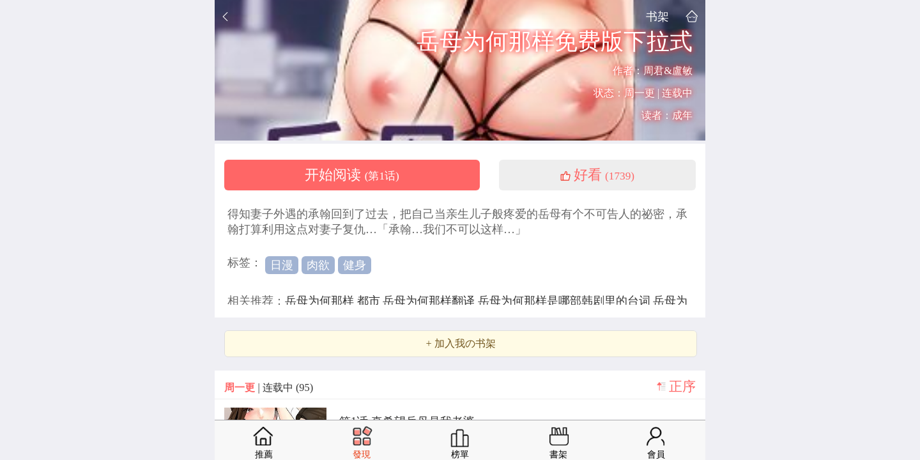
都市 (370, 301)
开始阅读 (352, 175)
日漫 (281, 265)
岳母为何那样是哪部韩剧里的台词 (566, 301)
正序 (682, 386)
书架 (657, 16)
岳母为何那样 (321, 301)
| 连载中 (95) (268, 387)
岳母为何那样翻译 (430, 301)
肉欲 (318, 265)
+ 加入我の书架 (460, 343)
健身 (354, 265)
